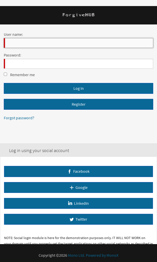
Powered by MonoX (102, 255)
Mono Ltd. (76, 255)
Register (79, 104)
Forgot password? (19, 117)
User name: (13, 34)
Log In (78, 88)
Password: (12, 54)
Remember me (22, 75)
